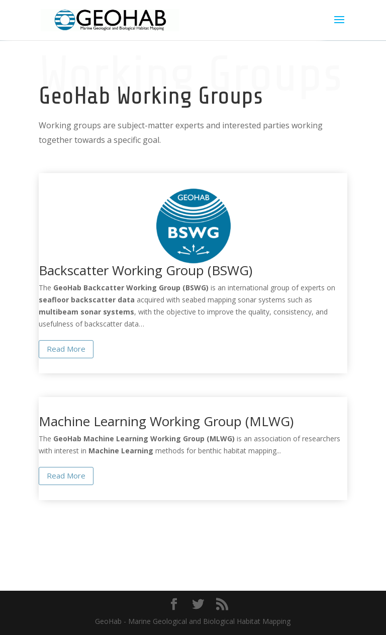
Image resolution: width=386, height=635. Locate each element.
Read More (66, 349)
